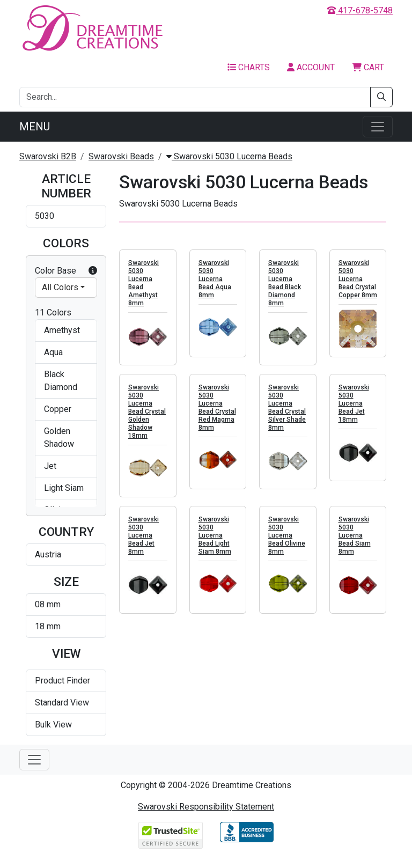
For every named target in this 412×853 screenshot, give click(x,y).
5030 (44, 216)
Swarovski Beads (121, 156)
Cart (368, 67)
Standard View (62, 702)
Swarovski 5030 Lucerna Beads (229, 156)
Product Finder (62, 680)
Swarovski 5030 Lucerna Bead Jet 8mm (143, 535)
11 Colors (53, 312)
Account (311, 67)
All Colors (60, 287)
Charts (248, 67)
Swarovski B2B (47, 156)
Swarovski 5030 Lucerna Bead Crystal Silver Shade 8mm (287, 407)
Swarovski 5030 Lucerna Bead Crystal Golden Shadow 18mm (147, 411)
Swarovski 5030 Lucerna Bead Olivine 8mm (286, 535)
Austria (48, 554)
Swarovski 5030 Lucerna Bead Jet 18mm (354, 403)
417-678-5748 (360, 10)
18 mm (48, 626)
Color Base (66, 270)
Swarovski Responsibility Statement (206, 806)
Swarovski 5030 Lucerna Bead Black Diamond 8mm (284, 283)
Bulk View (53, 724)
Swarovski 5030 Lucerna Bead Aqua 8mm (214, 279)
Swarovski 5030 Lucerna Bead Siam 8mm (355, 535)
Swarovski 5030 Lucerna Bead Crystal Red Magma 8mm (217, 407)
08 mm (48, 604)
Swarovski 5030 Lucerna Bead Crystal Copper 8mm (358, 279)
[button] (93, 270)
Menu (34, 126)
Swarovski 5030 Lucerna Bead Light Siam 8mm (214, 535)
